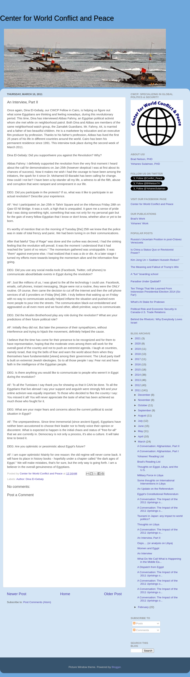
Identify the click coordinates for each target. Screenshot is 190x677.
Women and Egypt (148, 548)
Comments (141, 630)
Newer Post (16, 594)
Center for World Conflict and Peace (57, 18)
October (143, 405)
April (141, 436)
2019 (138, 348)
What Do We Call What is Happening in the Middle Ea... (159, 560)
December (144, 394)
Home (65, 594)
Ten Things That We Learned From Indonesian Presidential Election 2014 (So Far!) (155, 291)
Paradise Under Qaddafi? (146, 281)
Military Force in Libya (150, 475)
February (143, 607)
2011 (138, 390)
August (142, 415)
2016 (138, 364)
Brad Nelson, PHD (141, 159)
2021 (138, 338)
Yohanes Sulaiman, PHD (145, 163)
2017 (138, 359)
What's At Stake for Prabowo (147, 301)
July (140, 420)
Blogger (116, 667)
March (142, 441)
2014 (138, 374)
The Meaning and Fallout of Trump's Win (155, 267)
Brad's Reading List (149, 461)
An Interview (144, 553)
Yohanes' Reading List (150, 456)
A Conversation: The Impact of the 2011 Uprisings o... (157, 501)
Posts (138, 623)
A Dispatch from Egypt (150, 567)
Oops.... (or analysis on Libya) (155, 543)
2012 (138, 385)
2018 (138, 354)
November (144, 399)
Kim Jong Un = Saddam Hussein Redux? (155, 259)
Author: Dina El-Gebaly (30, 479)
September (145, 410)
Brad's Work (138, 218)
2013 (138, 380)
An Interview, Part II (149, 537)
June (141, 426)
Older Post (113, 594)
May (141, 431)
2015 (138, 369)
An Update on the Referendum (155, 488)
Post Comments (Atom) (37, 602)
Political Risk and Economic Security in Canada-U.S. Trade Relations (154, 311)
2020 (138, 343)
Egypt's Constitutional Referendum (157, 494)
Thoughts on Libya (148, 524)
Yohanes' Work (139, 223)
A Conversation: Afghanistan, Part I (158, 451)
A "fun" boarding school (144, 274)
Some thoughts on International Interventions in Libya (156, 482)
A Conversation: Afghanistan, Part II (158, 446)
